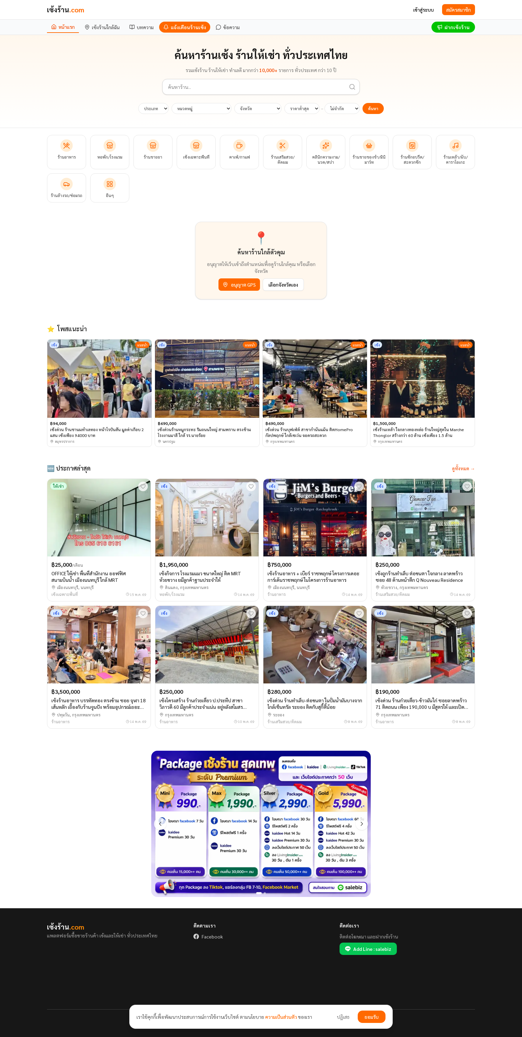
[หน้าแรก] (63, 27)
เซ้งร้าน (65, 9)
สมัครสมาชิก (458, 10)
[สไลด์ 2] (265, 893)
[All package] (261, 824)
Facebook (208, 936)
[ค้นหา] (352, 86)
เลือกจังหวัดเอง (283, 284)
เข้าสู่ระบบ (423, 10)
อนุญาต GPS (239, 284)
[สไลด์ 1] (259, 893)
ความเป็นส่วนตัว (281, 1017)
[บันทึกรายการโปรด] (143, 486)
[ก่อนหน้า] (160, 824)
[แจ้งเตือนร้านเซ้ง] (184, 27)
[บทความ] (141, 27)
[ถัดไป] (362, 824)
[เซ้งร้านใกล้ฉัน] (102, 27)
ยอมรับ (372, 1017)
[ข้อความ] (228, 27)
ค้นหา (373, 108)
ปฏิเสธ (343, 1017)
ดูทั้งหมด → (463, 468)
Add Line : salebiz (368, 949)
